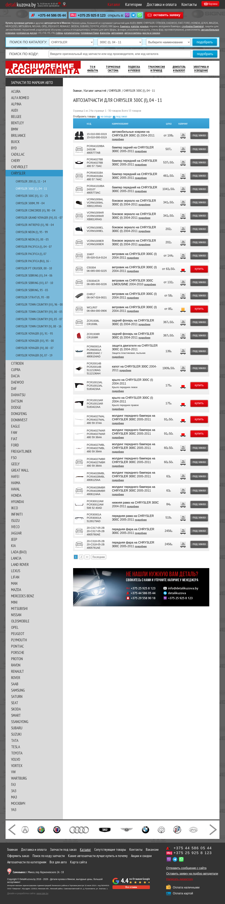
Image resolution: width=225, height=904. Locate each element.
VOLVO (15, 759)
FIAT (14, 438)
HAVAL (15, 489)
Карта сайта (78, 862)
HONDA (16, 495)
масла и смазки (151, 33)
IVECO (15, 526)
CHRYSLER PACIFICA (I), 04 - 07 (34, 246)
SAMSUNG (18, 690)
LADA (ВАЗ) (18, 551)
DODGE (16, 407)
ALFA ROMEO (20, 97)
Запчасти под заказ (63, 849)
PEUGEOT (17, 633)
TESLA (15, 746)
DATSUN (17, 401)
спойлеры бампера (192, 26)
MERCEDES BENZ (22, 595)
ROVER (15, 677)
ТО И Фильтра (92, 68)
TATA (14, 740)
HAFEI (15, 476)
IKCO (14, 507)
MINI (14, 602)
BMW (14, 129)
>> (87, 557)
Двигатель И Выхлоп (179, 68)
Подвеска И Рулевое (134, 68)
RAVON (15, 665)
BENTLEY (17, 122)
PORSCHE (17, 652)
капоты (135, 26)
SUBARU (16, 727)
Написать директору (179, 879)
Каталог (108, 4)
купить (198, 268)
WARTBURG (19, 778)
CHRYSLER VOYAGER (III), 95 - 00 (35, 340)
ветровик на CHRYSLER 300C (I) (134, 253)
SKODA (16, 709)
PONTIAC (17, 646)
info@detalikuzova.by (183, 588)
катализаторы (72, 33)
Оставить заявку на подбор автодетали (192, 873)
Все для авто (58, 862)
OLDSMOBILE (20, 621)
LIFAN (15, 577)
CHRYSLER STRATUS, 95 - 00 (32, 297)
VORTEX (16, 765)
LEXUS (15, 570)
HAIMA (15, 482)
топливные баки (90, 33)
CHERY (15, 160)
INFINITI (17, 514)
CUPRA (15, 369)
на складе (106, 116)
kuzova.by (21, 4)
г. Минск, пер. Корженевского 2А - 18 (38, 872)
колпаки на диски (26, 33)
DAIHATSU (18, 394)
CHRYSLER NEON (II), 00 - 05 (32, 239)
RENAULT (17, 671)
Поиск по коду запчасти (49, 855)
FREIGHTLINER (21, 451)
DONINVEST (19, 419)
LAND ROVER (20, 564)
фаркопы (105, 33)
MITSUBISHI (19, 608)
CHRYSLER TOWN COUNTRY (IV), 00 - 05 (39, 311)
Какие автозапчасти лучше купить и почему (98, 855)
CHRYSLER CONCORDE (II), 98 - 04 (35, 210)
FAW (14, 432)
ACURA (15, 91)
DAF (14, 388)
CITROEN (17, 363)
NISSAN (16, 614)
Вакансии (152, 849)
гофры (59, 33)
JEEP (14, 539)
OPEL (15, 627)
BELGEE (16, 116)
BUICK (15, 141)
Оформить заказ (18, 855)
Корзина (208, 4)
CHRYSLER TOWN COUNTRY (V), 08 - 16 (38, 326)
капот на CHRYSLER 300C (130, 366)
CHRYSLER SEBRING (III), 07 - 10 (34, 283)
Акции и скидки (141, 855)
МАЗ (14, 797)
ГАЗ (13, 784)
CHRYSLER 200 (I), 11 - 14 (31, 181)
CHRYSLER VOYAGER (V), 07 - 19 (34, 355)
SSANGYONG (19, 721)
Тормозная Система (113, 68)
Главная (12, 849)
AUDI (14, 110)
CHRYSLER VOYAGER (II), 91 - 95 (34, 333)
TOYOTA (16, 753)
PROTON (17, 658)
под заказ (121, 116)
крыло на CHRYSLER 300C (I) (132, 379)
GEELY (15, 463)
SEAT (14, 702)
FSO (14, 457)
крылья (144, 26)
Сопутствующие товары (110, 849)
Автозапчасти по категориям (26, 862)
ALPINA (16, 103)
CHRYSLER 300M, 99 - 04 (30, 203)
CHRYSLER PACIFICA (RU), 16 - (33, 261)
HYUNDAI (17, 501)
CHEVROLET (19, 166)
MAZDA (16, 589)
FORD (15, 445)
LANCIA (16, 558)
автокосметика (132, 33)
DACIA (15, 375)
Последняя (99, 557)
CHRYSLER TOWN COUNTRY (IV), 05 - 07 (39, 319)
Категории (128, 4)
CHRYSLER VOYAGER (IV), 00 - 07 (34, 348)
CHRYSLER (18, 173)
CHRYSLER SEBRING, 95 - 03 (32, 290)
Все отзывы (131, 887)
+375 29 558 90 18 (143, 598)
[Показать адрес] (64, 4)
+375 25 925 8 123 (91, 15)
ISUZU (15, 520)
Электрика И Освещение (201, 68)
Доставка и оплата (156, 4)
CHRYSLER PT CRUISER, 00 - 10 (34, 268)
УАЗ (13, 809)
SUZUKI (16, 734)
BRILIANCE (18, 135)
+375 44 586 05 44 (52, 15)
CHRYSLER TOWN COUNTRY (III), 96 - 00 (39, 304)
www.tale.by (42, 893)
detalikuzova (177, 593)
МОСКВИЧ (18, 803)
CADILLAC (18, 154)
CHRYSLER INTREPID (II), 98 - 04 (35, 225)
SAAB (14, 683)
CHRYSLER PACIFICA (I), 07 (31, 254)
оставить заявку (166, 15)
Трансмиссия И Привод (156, 68)
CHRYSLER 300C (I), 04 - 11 (31, 188)
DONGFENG (19, 413)
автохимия (117, 33)
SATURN (16, 696)
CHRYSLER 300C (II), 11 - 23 (32, 196)
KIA (13, 545)
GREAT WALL (20, 470)
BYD (14, 147)
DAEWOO (17, 382)
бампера (125, 26)
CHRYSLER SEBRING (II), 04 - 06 (34, 275)
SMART (16, 715)
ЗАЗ (13, 790)
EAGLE (15, 426)
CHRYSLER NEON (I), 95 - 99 (32, 232)
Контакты (183, 4)
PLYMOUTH (19, 639)
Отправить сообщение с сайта (186, 868)
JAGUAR (16, 533)
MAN (14, 583)
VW (13, 771)
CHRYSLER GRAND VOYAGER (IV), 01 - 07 (39, 217)
